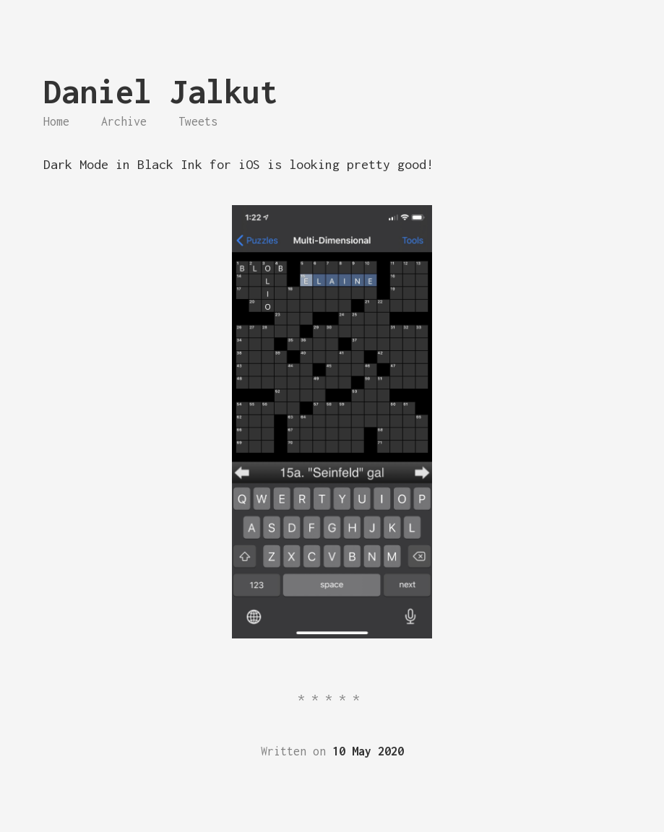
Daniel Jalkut (160, 91)
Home (56, 121)
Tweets (197, 121)
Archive (124, 121)
